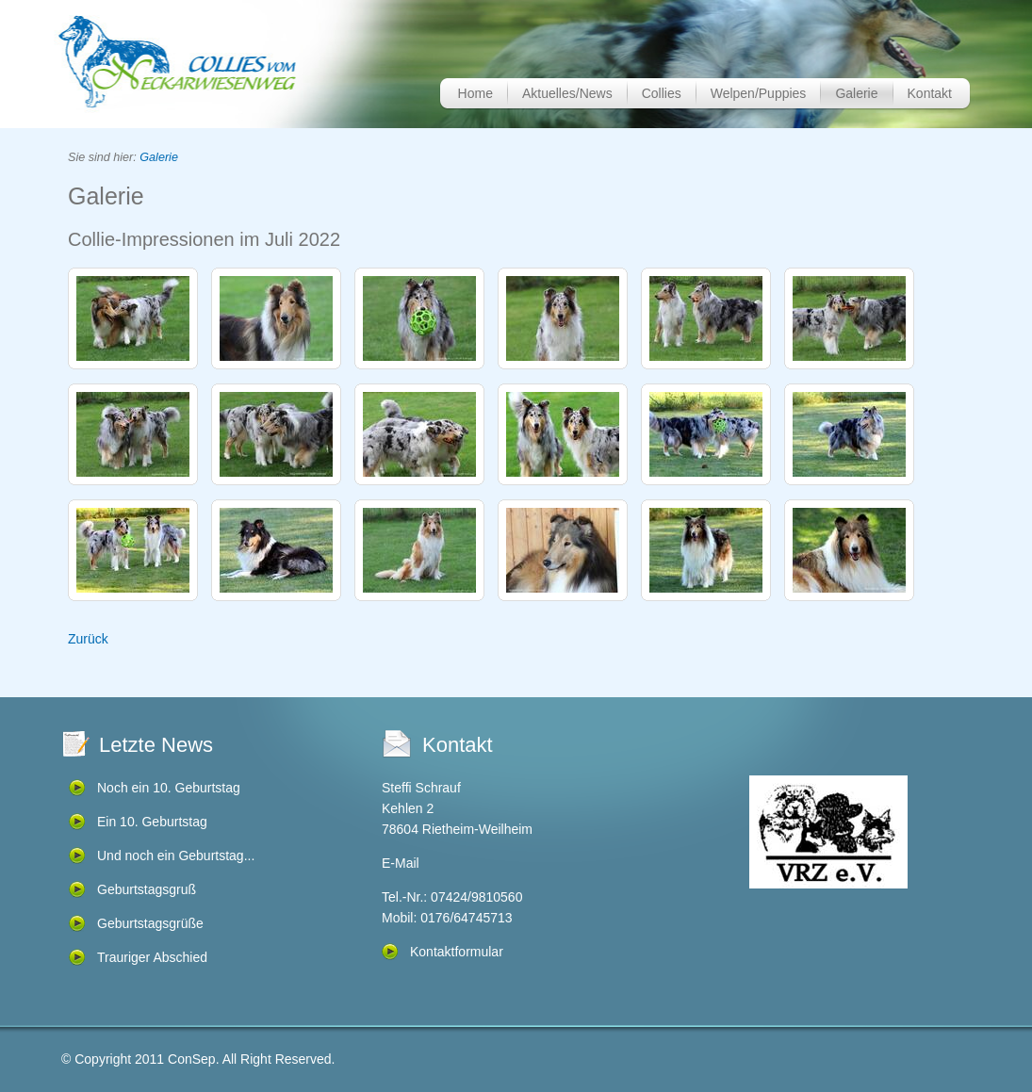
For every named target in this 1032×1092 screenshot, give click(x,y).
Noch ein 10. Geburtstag (168, 787)
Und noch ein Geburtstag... (175, 855)
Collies (661, 93)
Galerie (856, 93)
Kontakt (930, 93)
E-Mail (400, 863)
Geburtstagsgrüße (150, 923)
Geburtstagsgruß (146, 889)
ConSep (192, 1059)
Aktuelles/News (567, 93)
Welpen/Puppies (759, 93)
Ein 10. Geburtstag (152, 821)
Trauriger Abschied (152, 957)
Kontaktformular (456, 951)
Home (475, 93)
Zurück (88, 638)
